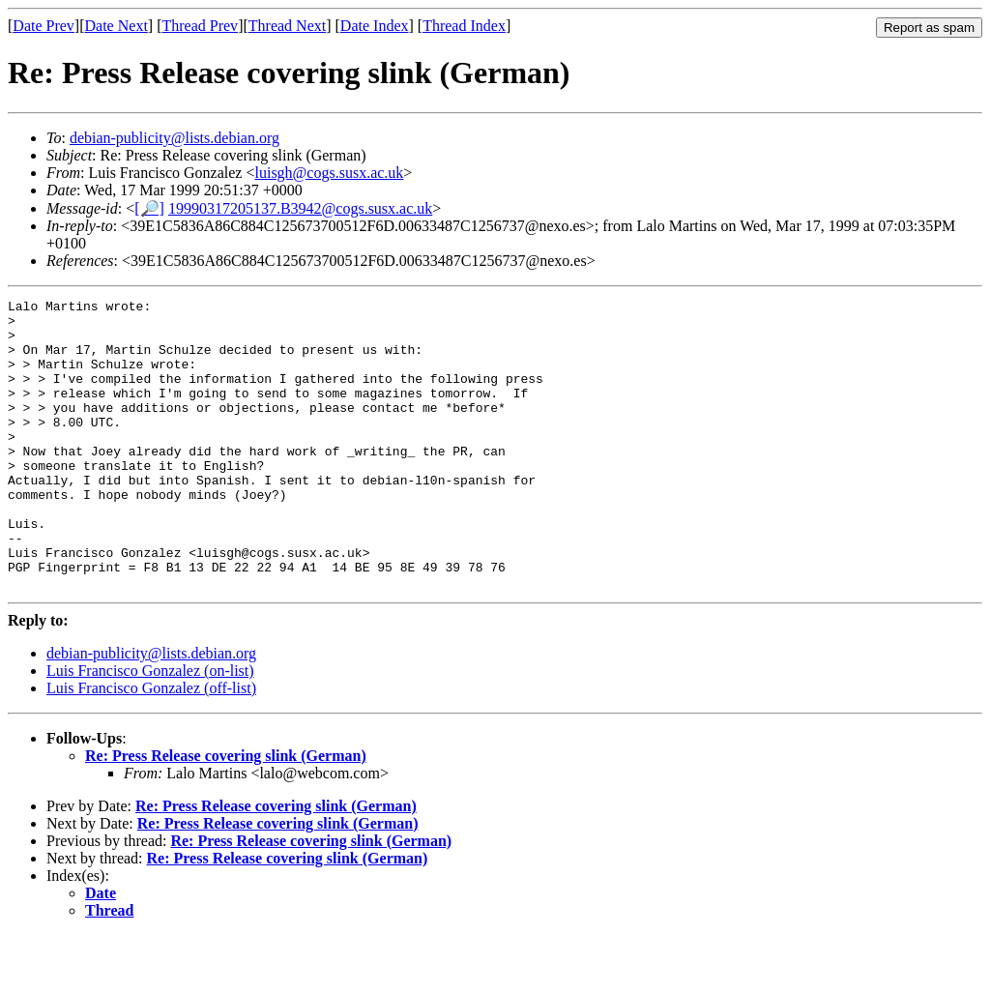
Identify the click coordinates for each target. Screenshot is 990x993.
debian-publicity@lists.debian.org (174, 138)
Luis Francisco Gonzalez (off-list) (151, 746)
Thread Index (464, 25)
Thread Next (287, 25)
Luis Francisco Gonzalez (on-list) (150, 728)
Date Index (374, 25)
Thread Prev (199, 25)
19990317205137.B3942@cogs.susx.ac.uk (300, 208)
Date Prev (43, 25)
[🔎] (149, 208)
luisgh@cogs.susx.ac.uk (329, 172)
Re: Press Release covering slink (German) (225, 813)
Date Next (116, 25)
